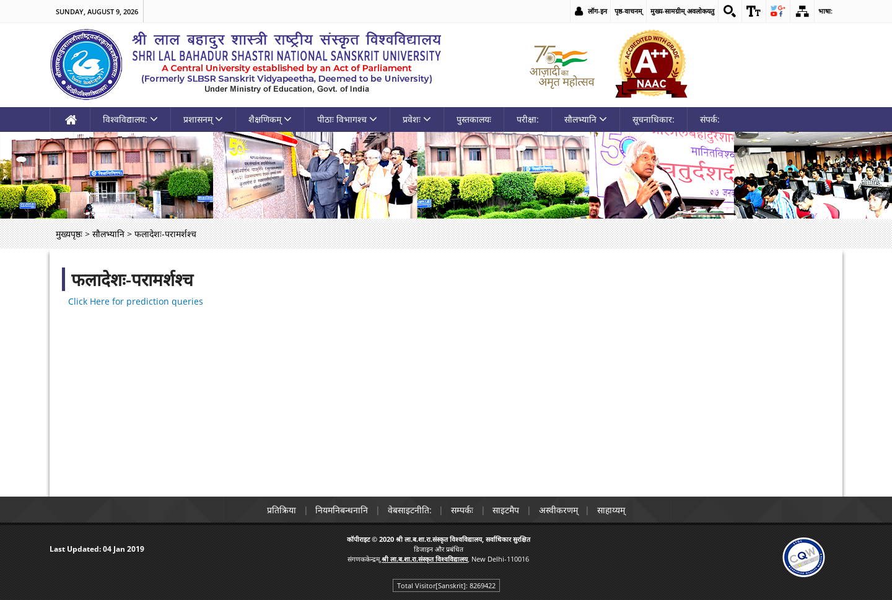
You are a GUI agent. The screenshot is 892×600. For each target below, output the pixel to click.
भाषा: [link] (825, 10)
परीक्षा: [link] (528, 119)
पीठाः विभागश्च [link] (347, 119)
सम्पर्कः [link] (462, 510)
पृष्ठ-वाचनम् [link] (628, 10)
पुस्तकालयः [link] (474, 119)
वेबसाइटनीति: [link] (409, 510)
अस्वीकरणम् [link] (559, 510)
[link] (729, 11)
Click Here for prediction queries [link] (135, 301)
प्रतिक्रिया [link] (280, 510)
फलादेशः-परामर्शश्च (132, 279)
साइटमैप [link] (506, 510)
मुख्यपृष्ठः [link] (69, 234)
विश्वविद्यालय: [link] (130, 119)
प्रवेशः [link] (417, 119)
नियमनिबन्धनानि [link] (341, 510)
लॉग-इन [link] (596, 10)
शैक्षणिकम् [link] (270, 119)
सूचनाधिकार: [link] (653, 119)
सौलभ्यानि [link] (585, 119)
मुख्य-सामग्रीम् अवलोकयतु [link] (682, 10)
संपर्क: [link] (710, 119)
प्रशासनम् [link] (203, 119)
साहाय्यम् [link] (612, 510)
